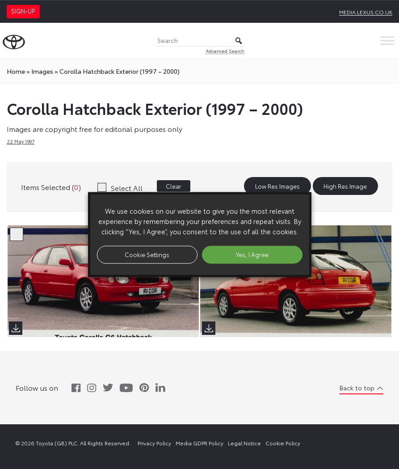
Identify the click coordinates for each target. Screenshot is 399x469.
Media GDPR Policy (199, 443)
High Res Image (345, 186)
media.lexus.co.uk (365, 12)
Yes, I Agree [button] (252, 254)
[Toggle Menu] (387, 40)
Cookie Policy (282, 443)
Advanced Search (225, 50)
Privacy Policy (154, 443)
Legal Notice (244, 443)
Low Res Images (277, 186)
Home (16, 71)
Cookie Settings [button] (147, 254)
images (42, 71)
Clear (173, 186)
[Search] (199, 40)
